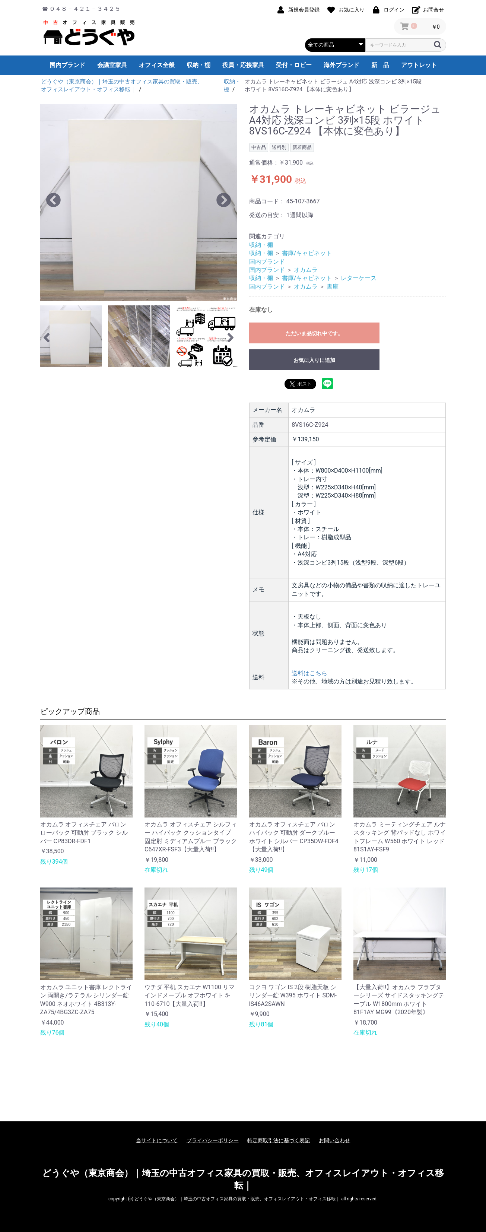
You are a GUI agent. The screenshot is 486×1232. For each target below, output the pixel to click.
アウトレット (419, 65)
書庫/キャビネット (307, 253)
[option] (138, 202)
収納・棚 (198, 65)
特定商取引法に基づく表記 (278, 1140)
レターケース (359, 278)
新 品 (380, 65)
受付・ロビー (294, 65)
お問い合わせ (334, 1140)
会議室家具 (112, 65)
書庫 (333, 286)
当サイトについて (157, 1140)
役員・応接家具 (243, 65)
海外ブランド (341, 65)
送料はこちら (309, 673)
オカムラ (306, 269)
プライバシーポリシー (213, 1140)
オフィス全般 (157, 65)
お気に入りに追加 (314, 360)
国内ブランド (67, 65)
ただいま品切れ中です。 (314, 333)
